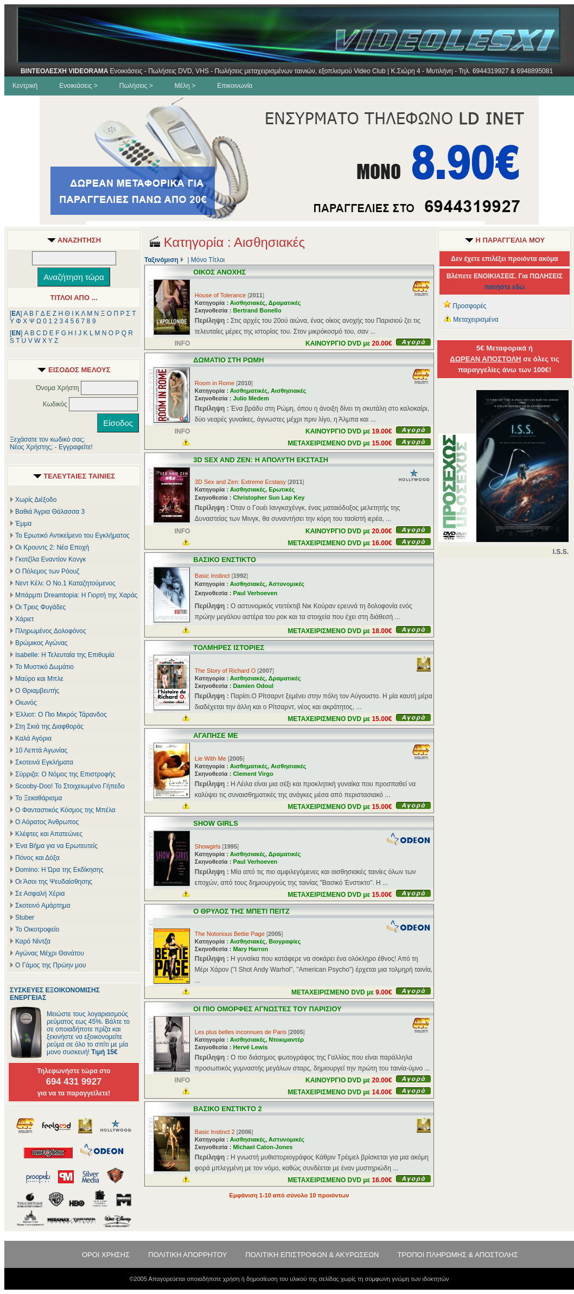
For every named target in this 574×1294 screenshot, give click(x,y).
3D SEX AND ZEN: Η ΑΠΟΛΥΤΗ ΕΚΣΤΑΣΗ (260, 460)
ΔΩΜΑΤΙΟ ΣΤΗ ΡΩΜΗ (228, 360)
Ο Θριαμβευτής (37, 690)
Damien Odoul (253, 686)
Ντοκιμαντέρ (286, 1039)
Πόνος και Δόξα (37, 858)
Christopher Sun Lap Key (268, 497)
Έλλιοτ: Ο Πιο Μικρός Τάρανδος (61, 714)
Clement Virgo (253, 773)
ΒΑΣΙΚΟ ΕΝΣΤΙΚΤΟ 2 (227, 1109)
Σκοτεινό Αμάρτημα (43, 905)
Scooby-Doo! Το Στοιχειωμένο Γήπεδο (70, 786)
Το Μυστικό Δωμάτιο (44, 667)
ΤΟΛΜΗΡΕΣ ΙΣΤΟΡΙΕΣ (228, 647)
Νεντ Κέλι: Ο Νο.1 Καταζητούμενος (65, 583)
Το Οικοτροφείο (37, 929)
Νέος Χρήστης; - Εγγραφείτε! (51, 447)
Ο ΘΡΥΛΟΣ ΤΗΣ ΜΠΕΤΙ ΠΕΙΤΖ (241, 911)
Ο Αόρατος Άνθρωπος (47, 822)
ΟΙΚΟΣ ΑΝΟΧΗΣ (219, 272)
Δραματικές (285, 302)
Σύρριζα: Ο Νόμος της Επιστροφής (65, 774)
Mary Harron (250, 949)
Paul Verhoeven (255, 593)
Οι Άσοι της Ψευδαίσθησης (53, 881)
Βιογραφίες (285, 941)
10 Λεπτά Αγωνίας (41, 750)
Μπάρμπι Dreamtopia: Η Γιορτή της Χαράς (76, 595)
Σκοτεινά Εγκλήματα (44, 762)
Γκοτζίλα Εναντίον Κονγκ (50, 559)
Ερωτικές (282, 489)
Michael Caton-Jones (262, 1147)
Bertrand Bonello (257, 310)
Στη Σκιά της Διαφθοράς (49, 726)
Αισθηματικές (248, 390)
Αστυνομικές (286, 584)
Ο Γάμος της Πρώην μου (50, 965)
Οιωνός (26, 702)
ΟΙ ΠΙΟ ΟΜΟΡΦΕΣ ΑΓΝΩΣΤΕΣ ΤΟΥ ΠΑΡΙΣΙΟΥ (267, 1009)
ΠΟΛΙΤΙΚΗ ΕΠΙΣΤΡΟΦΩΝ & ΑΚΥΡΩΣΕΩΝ (312, 1255)
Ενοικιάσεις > (78, 86)
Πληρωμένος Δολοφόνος (50, 631)
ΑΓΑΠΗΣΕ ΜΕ (215, 735)
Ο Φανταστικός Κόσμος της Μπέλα (65, 810)
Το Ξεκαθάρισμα (38, 798)
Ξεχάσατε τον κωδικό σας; (47, 439)
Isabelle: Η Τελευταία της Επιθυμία (64, 655)
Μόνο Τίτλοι (208, 260)
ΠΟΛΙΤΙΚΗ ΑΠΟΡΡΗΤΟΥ (187, 1255)
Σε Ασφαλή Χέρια (40, 893)
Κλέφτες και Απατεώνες (48, 834)
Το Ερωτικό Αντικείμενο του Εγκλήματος (72, 535)
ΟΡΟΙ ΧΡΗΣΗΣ (106, 1255)
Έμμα (23, 523)
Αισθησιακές (247, 302)
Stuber (24, 917)
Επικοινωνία (234, 86)
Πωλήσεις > (136, 86)
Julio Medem (251, 398)
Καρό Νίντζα (32, 941)
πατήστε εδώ (504, 287)
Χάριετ (24, 619)
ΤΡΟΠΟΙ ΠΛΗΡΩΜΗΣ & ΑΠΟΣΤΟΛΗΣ (457, 1255)
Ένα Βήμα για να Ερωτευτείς (56, 846)
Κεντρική (24, 86)
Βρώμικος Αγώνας (41, 643)
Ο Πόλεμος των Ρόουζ (47, 571)
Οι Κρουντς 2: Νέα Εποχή (52, 547)
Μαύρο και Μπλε (39, 679)
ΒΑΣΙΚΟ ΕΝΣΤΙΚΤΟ (224, 560)
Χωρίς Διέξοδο (35, 499)
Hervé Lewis (250, 1047)
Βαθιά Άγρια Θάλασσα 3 (50, 511)
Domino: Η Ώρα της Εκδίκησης (59, 870)
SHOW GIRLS (215, 823)
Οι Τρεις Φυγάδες (40, 607)
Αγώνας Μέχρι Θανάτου (49, 953)
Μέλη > (185, 86)
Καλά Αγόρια (33, 738)
